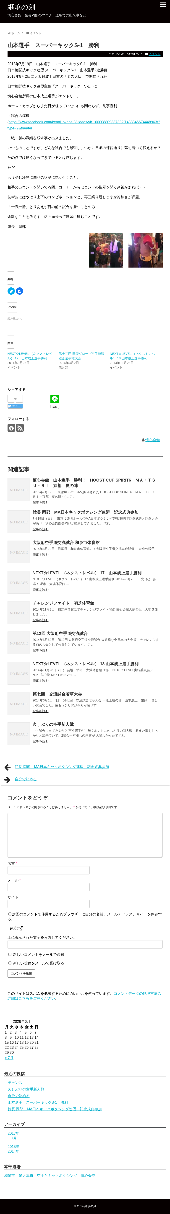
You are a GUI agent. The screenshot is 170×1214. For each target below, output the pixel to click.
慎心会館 (152, 440)
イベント (154, 54)
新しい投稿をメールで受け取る (38, 963)
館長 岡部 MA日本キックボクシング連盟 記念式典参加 (86, 512)
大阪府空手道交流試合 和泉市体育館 (66, 542)
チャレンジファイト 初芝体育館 (63, 603)
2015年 (14, 1147)
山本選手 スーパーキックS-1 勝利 (38, 1102)
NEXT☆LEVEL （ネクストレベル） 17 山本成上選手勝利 (87, 573)
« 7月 (9, 1058)
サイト (13, 897)
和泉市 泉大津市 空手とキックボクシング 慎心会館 (49, 1176)
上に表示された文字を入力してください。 (42, 937)
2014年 (14, 1151)
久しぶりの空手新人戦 (53, 724)
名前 (12, 863)
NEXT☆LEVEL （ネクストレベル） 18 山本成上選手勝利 (86, 664)
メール (14, 880)
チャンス (15, 1083)
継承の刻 (21, 7)
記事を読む (41, 502)
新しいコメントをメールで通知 (38, 954)
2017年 (14, 1133)
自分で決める (20, 779)
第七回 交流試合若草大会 (57, 694)
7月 (14, 1138)
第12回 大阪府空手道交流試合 (60, 633)
